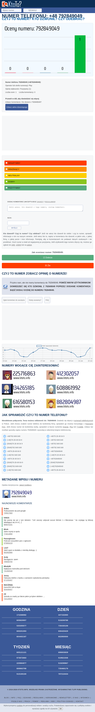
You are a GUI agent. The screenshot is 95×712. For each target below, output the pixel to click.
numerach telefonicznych (83, 421)
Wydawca (85, 698)
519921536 (63, 658)
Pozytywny (13, 188)
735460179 (63, 668)
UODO (18, 246)
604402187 (21, 637)
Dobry (10, 182)
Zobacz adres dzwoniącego (16, 107)
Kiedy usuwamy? (35, 300)
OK (60, 709)
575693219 (8, 543)
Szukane (27, 698)
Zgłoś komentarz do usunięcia (14, 300)
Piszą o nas (16, 701)
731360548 (8, 571)
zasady (40, 201)
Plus (71, 427)
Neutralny (13, 175)
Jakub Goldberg (25, 485)
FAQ (47, 300)
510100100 (21, 674)
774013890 (8, 534)
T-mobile (80, 427)
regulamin (50, 201)
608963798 (21, 668)
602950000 (63, 637)
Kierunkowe (51, 698)
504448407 (8, 589)
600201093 (21, 631)
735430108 (63, 626)
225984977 (21, 663)
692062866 (8, 552)
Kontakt (80, 701)
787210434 (63, 674)
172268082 (21, 615)
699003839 (63, 652)
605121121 (21, 652)
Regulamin (38, 698)
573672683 (21, 658)
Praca (27, 701)
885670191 (8, 525)
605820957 (21, 620)
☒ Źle (47, 265)
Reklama (45, 701)
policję (29, 246)
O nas (75, 698)
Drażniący (12, 169)
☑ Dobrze (47, 257)
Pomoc (36, 701)
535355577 (21, 626)
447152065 (63, 615)
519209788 (63, 620)
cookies (20, 706)
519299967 (63, 663)
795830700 (8, 562)
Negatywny (13, 163)
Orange (66, 427)
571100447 (8, 580)
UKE (13, 246)
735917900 (8, 513)
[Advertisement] (47, 133)
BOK (53, 701)
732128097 (8, 599)
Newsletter (65, 698)
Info (13, 698)
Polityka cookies (65, 701)
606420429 (63, 631)
